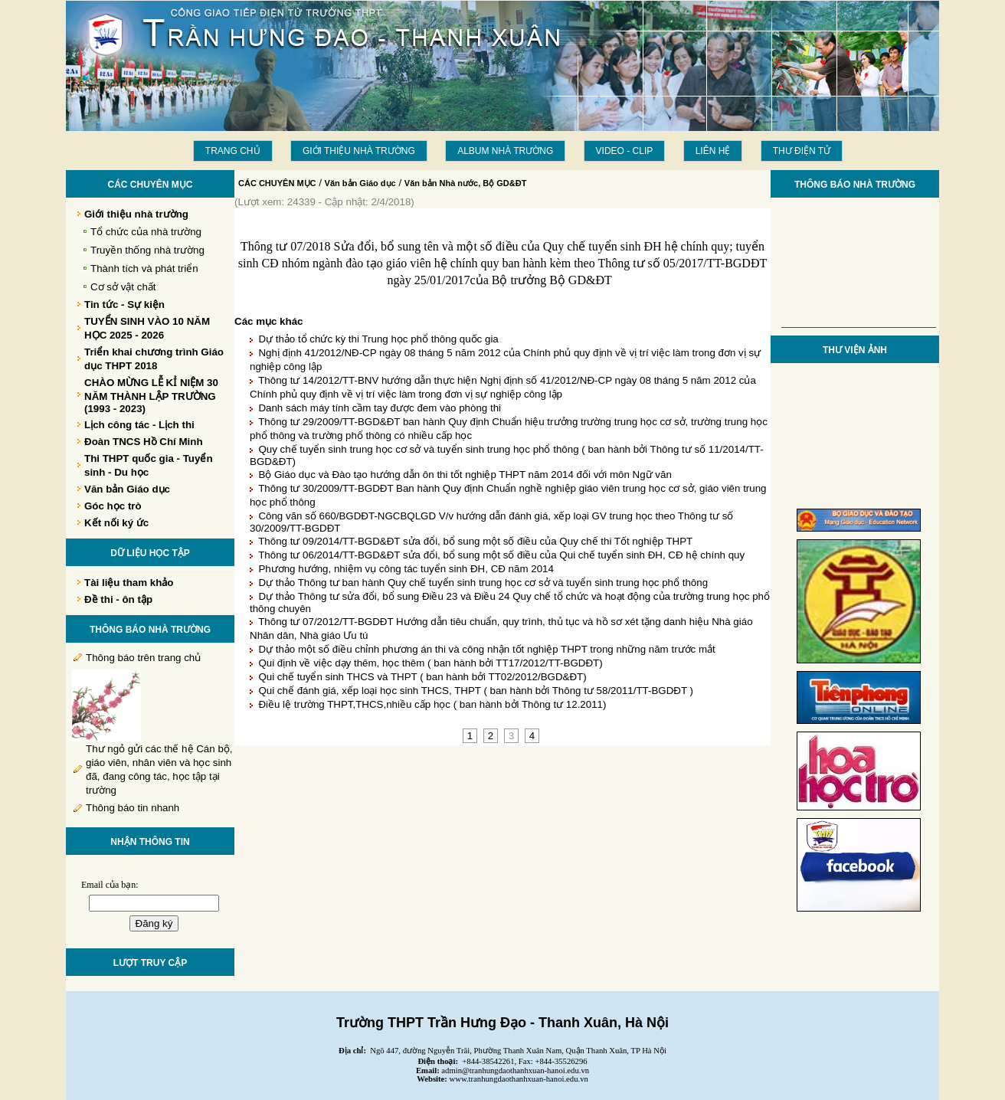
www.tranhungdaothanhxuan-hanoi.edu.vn (519, 1079)
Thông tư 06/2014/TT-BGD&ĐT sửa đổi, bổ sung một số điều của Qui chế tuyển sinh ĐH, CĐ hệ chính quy (501, 555)
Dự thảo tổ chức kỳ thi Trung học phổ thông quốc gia (378, 339)
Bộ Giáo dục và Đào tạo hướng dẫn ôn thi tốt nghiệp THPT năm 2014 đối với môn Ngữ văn (464, 474)
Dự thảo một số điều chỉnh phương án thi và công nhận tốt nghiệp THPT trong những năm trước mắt (486, 649)
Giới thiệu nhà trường (359, 151)
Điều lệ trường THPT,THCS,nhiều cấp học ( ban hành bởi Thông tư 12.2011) (432, 704)
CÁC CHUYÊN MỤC (277, 183)
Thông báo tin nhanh (132, 808)
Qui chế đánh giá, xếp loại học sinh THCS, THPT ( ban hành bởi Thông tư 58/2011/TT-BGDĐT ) (475, 690)
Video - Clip (624, 151)
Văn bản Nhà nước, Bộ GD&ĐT (465, 183)
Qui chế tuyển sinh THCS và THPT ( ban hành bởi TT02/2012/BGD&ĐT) (422, 677)
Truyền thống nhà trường (147, 250)
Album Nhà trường (505, 151)
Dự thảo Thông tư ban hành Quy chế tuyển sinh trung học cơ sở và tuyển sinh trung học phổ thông (483, 582)
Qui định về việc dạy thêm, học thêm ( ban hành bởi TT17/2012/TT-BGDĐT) (430, 663)
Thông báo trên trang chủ (143, 657)
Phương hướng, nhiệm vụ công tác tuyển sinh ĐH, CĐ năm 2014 (405, 569)
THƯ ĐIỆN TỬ (801, 151)
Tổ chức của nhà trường (145, 231)
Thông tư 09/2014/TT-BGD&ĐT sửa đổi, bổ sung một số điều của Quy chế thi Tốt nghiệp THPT (475, 541)
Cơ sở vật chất (123, 287)
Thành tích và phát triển (144, 268)
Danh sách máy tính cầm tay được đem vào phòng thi (379, 408)
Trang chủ (232, 151)
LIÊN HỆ (713, 151)
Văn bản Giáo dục (360, 183)
